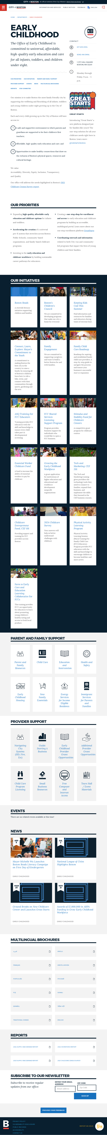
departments (22, 17)
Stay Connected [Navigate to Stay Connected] (25, 88)
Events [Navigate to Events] (29, 83)
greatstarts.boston (78, 143)
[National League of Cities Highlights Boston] (75, 859)
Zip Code (81, 1083)
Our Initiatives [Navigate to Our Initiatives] (29, 79)
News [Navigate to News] (36, 83)
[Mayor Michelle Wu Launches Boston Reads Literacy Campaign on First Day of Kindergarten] (31, 859)
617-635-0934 (82, 47)
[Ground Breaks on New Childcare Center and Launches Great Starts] (31, 904)
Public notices (69, 7)
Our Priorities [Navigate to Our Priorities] (16, 79)
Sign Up (85, 1096)
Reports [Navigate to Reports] (14, 88)
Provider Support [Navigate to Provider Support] (17, 83)
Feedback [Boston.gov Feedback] (81, 7)
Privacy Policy (19, 1121)
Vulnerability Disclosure (24, 1124)
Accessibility (18, 1130)
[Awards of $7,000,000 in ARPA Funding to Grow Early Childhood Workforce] (75, 904)
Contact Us (17, 1133)
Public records (19, 1127)
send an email (83, 54)
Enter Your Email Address (63, 1083)
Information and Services (50, 7)
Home (13, 17)
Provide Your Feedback (53, 1110)
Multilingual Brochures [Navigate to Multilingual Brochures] (50, 83)
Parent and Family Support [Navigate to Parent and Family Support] (47, 79)
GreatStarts (89, 231)
